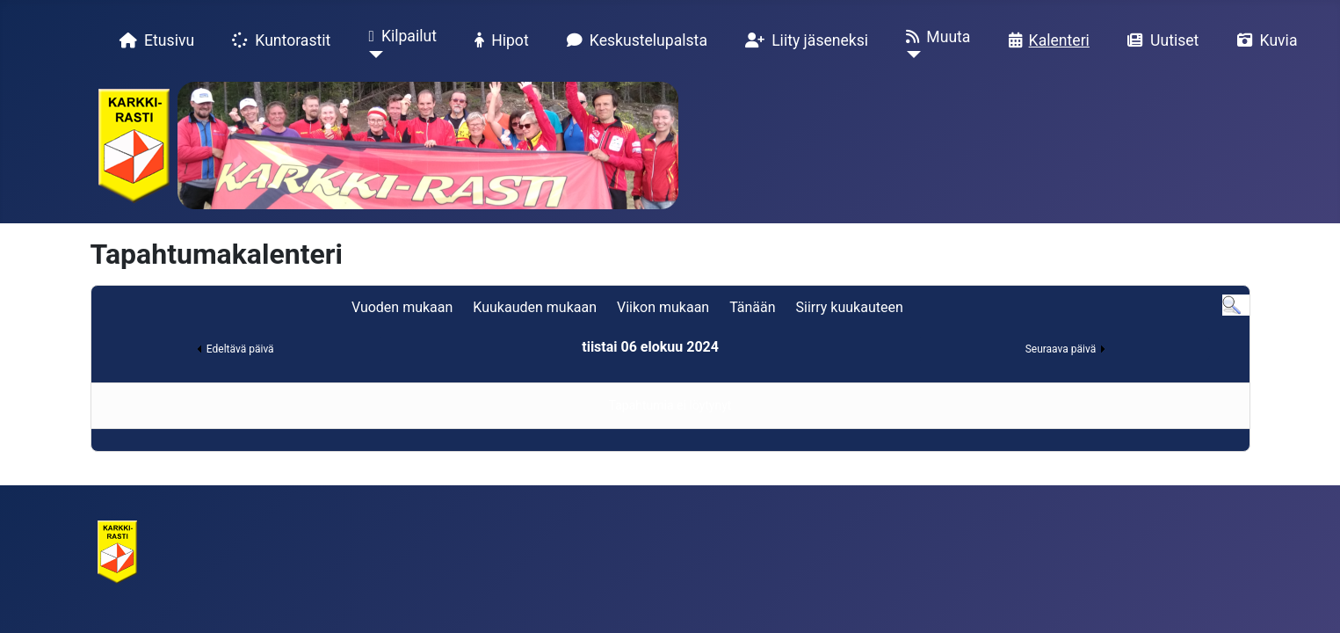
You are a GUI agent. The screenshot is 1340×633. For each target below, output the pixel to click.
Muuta (934, 37)
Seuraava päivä (1061, 349)
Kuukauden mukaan (535, 307)
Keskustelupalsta (633, 40)
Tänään (752, 307)
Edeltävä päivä (240, 349)
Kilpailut (399, 37)
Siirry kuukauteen (849, 307)
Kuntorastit (277, 40)
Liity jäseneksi (803, 40)
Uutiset (1159, 40)
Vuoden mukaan (402, 307)
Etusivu (153, 40)
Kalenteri (1046, 40)
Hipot (498, 40)
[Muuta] (910, 69)
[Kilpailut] (372, 69)
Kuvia (1264, 40)
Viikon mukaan (663, 307)
